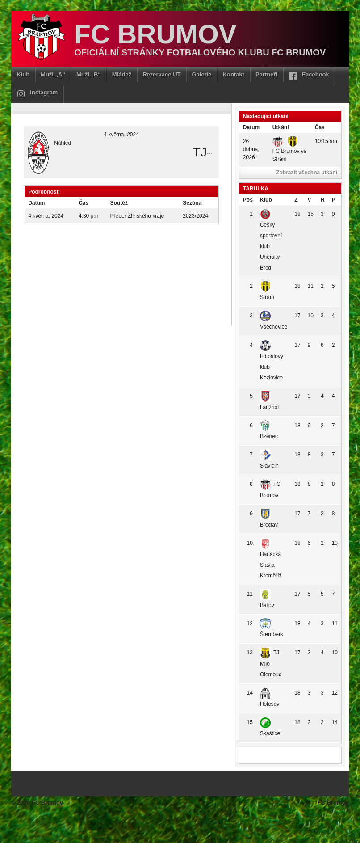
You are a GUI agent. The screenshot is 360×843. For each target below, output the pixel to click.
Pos (248, 200)
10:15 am (326, 141)
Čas (320, 127)
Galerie (201, 74)
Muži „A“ (53, 74)
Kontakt (233, 74)
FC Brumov (155, 34)
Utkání (280, 127)
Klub (23, 74)
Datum (251, 127)
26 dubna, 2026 (251, 149)
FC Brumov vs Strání (289, 150)
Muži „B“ (88, 74)
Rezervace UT (161, 74)
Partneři (266, 74)
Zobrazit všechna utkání (306, 172)
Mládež (121, 74)
